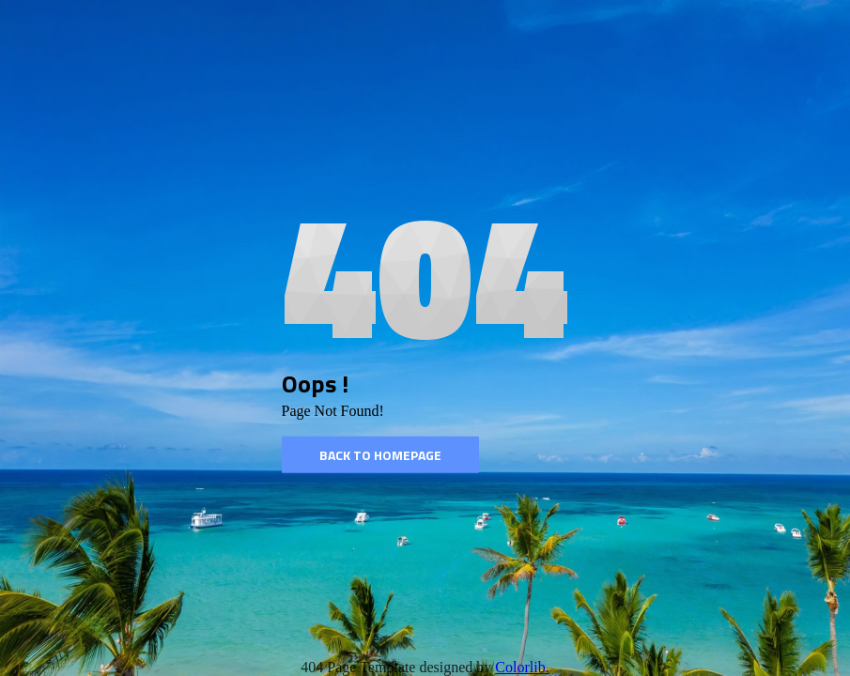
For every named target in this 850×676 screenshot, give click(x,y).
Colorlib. (522, 667)
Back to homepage (380, 455)
